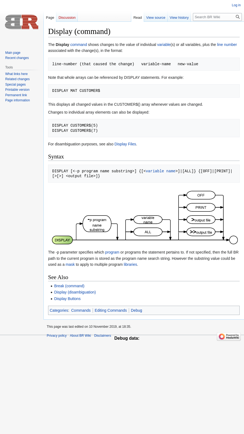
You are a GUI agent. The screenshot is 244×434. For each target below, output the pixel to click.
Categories (59, 310)
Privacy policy (57, 336)
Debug (136, 310)
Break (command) (69, 286)
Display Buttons (67, 298)
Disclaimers (102, 336)
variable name (160, 171)
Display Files (125, 144)
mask (70, 264)
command (78, 44)
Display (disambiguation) (75, 292)
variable (164, 44)
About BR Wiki (80, 336)
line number (227, 44)
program (112, 252)
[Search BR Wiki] (217, 17)
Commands (81, 310)
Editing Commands (111, 310)
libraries (130, 264)
